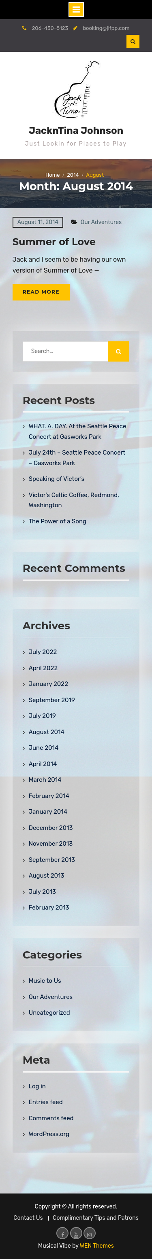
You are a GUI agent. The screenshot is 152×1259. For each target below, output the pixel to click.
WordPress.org (49, 1134)
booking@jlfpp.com (106, 28)
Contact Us (28, 1218)
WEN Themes (97, 1245)
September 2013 (52, 859)
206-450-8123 (50, 28)
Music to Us (45, 980)
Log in (37, 1086)
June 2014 (44, 747)
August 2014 (46, 732)
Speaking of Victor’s (57, 478)
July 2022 (43, 652)
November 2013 (51, 843)
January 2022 (48, 684)
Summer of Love (54, 242)
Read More (41, 292)
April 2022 (43, 668)
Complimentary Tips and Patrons (96, 1218)
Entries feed (46, 1102)
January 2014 (48, 811)
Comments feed (51, 1118)
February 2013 (49, 907)
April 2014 (43, 764)
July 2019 (42, 715)
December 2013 (51, 828)
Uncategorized (49, 1012)
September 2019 (52, 700)
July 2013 (42, 891)
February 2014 (49, 796)
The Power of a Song (57, 521)
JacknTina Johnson (76, 130)
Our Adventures (101, 222)
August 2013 (46, 875)
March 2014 (45, 779)
